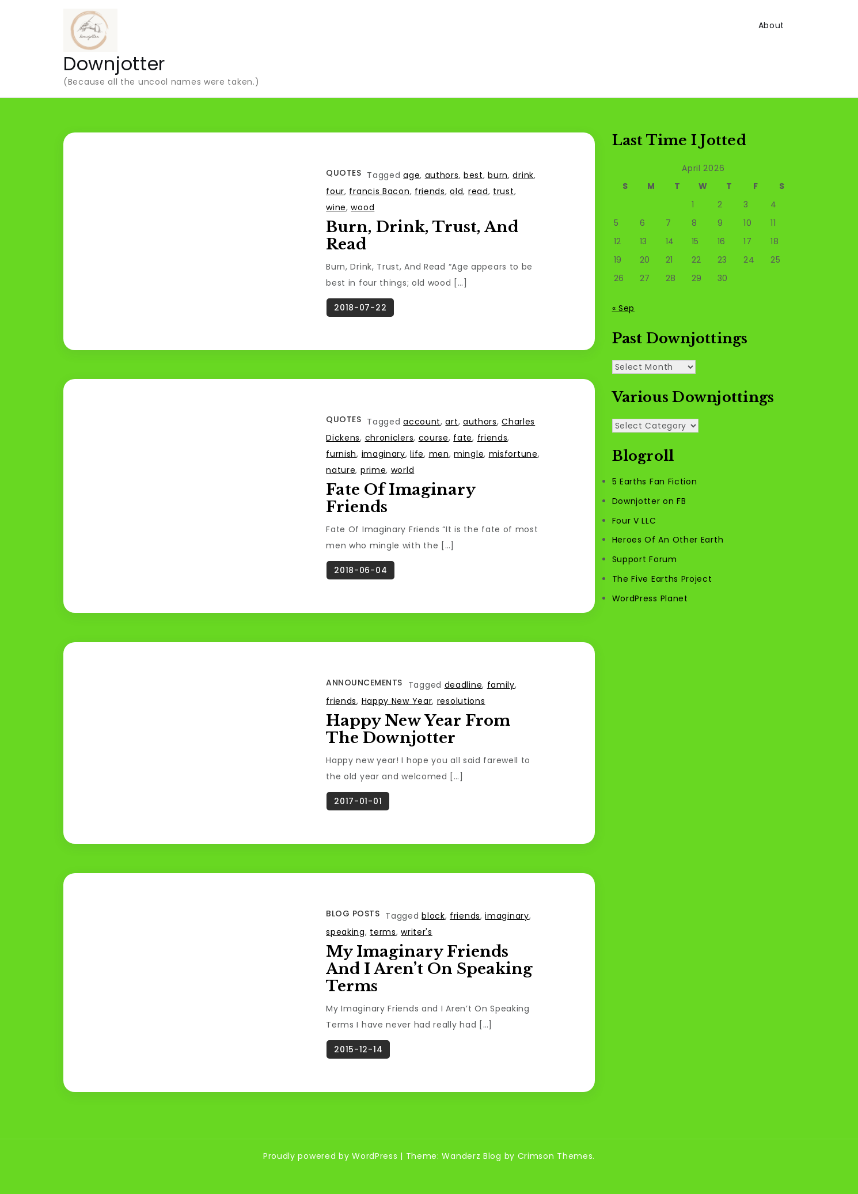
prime (373, 476)
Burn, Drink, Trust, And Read (422, 235)
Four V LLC (634, 520)
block (433, 932)
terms (383, 948)
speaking (345, 948)
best (473, 175)
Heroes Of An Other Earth (668, 539)
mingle (469, 459)
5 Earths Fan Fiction (654, 481)
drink (523, 175)
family (501, 696)
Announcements (364, 693)
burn (498, 175)
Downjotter (114, 64)
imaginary (383, 459)
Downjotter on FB (649, 501)
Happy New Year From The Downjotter (418, 740)
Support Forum (644, 559)
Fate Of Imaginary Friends (400, 504)
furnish (341, 459)
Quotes (343, 173)
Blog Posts (352, 929)
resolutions (461, 712)
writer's (416, 948)
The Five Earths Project (662, 579)
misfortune (513, 459)
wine (336, 207)
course (434, 443)
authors (442, 175)
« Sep (623, 308)
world (403, 476)
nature (340, 476)
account (422, 427)
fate (462, 443)
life (417, 459)
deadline (464, 696)
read (478, 191)
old (456, 191)
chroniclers (389, 443)
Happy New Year (397, 712)
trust (503, 191)
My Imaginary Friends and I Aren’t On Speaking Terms (429, 984)
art (451, 427)
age (411, 175)
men (439, 459)
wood (362, 207)
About (771, 25)
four (335, 191)
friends (430, 191)
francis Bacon (379, 191)
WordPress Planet (650, 598)
